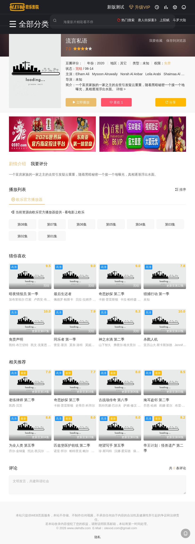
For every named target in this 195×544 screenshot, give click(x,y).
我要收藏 (155, 40)
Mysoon (98, 74)
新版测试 (115, 7)
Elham (80, 74)
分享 (170, 102)
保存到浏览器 (176, 40)
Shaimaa (170, 74)
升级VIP (139, 7)
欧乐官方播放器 (26, 197)
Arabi (157, 74)
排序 (180, 187)
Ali (87, 74)
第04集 (141, 222)
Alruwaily (111, 74)
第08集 (22, 222)
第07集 (52, 222)
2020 (100, 63)
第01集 (52, 234)
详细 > (121, 89)
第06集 (81, 222)
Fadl (184, 74)
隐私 (97, 534)
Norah (124, 74)
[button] (20, 162)
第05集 (111, 222)
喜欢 (116, 102)
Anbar (138, 74)
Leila (149, 74)
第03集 (170, 222)
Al (131, 74)
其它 (123, 63)
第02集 (22, 234)
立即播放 (80, 102)
